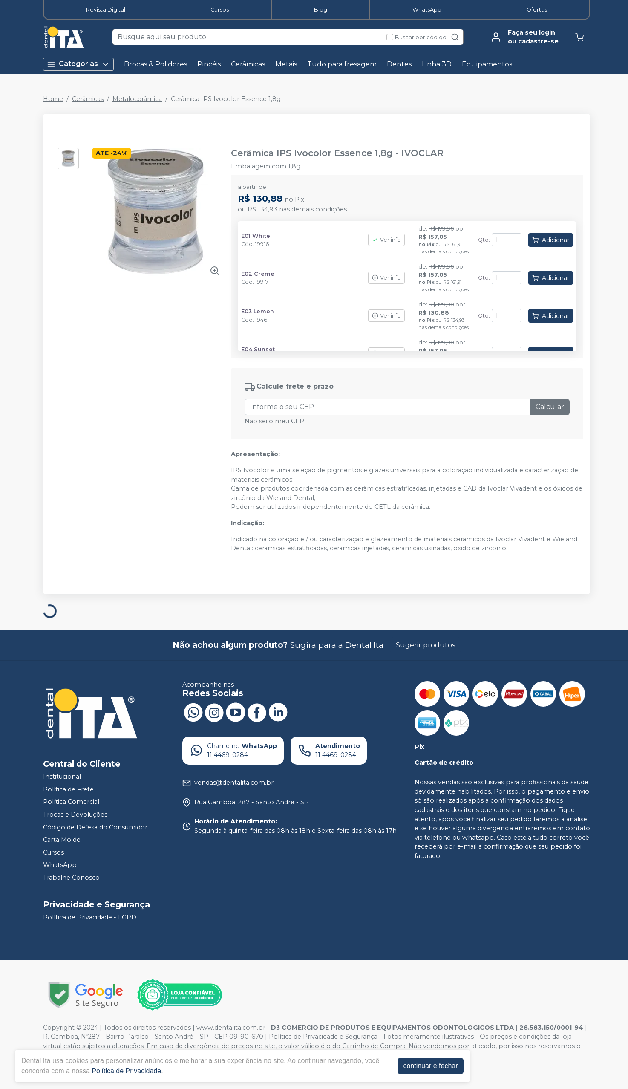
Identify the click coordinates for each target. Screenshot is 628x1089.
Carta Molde (62, 839)
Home (53, 99)
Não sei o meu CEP (274, 421)
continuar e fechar (430, 1065)
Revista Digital (105, 9)
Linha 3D (437, 64)
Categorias (78, 64)
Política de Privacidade (126, 1071)
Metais (286, 64)
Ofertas (537, 9)
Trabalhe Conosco (71, 877)
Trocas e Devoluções (75, 814)
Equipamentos (487, 64)
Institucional (62, 776)
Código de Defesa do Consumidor (95, 827)
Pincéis (209, 64)
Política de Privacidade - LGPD (89, 917)
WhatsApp (426, 9)
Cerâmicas (248, 64)
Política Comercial (71, 802)
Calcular (550, 407)
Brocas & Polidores (155, 64)
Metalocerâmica (137, 99)
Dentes (399, 64)
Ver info (386, 240)
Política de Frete (68, 789)
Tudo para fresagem (342, 64)
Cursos (219, 9)
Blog (320, 9)
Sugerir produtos (425, 645)
